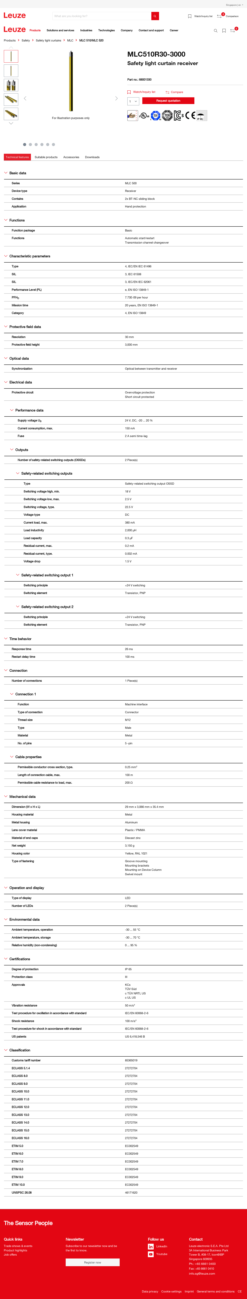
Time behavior (17, 637)
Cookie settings (171, 1289)
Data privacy (150, 1289)
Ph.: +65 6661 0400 (202, 1261)
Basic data (15, 171)
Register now (92, 1260)
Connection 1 (23, 692)
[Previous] (25, 96)
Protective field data (22, 324)
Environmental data (22, 917)
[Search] (155, 16)
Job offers (10, 1252)
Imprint (189, 1289)
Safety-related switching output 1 (44, 573)
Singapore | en (233, 4)
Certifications (17, 957)
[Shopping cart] (241, 14)
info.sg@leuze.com (202, 1271)
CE (240, 1289)
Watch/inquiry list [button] (141, 89)
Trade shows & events (18, 1243)
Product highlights (15, 1248)
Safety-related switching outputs (44, 471)
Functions (14, 218)
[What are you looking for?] (102, 16)
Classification (17, 1048)
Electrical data (18, 380)
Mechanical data (20, 794)
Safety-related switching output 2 (44, 604)
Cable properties (25, 755)
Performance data (26, 408)
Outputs (19, 447)
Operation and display (24, 885)
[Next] (116, 96)
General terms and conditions (216, 1289)
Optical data (16, 356)
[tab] (17, 155)
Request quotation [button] (168, 98)
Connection (15, 668)
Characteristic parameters (27, 254)
